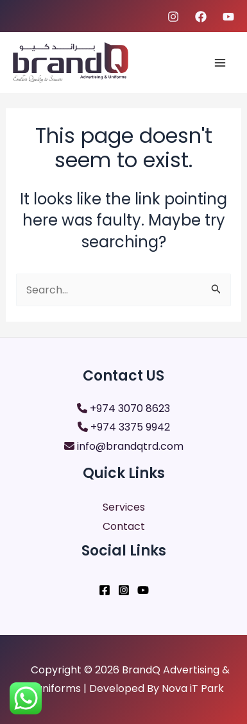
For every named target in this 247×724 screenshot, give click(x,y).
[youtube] (228, 16)
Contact (124, 526)
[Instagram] (173, 16)
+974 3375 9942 (130, 427)
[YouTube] (143, 590)
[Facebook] (201, 16)
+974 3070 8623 (130, 408)
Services (124, 507)
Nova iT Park (193, 688)
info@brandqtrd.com (130, 446)
